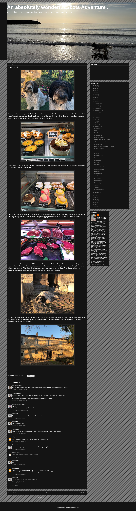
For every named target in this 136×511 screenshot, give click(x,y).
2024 (94, 90)
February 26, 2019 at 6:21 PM (19, 457)
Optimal (96, 185)
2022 (94, 95)
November (97, 106)
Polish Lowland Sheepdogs (28, 378)
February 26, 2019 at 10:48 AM (20, 410)
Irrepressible (97, 160)
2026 (94, 86)
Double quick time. (99, 189)
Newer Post (12, 493)
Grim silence (97, 178)
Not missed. (97, 176)
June (96, 117)
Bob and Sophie (17, 378)
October (97, 108)
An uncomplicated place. (100, 167)
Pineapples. (97, 171)
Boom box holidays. (99, 137)
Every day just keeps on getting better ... (104, 146)
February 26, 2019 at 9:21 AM (19, 400)
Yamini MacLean (16, 404)
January (97, 192)
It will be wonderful (99, 148)
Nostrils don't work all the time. (102, 139)
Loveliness (97, 164)
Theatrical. (97, 157)
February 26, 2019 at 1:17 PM (19, 418)
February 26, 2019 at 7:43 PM (19, 482)
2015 (94, 202)
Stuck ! (96, 130)
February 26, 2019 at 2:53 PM (19, 441)
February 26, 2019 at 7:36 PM (19, 474)
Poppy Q (14, 393)
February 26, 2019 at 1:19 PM (19, 425)
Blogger (77, 507)
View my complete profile (97, 264)
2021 (94, 97)
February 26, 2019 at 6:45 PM (19, 464)
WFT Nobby (15, 385)
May (96, 119)
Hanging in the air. (99, 155)
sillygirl (14, 437)
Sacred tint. (97, 151)
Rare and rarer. (98, 180)
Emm (13, 468)
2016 (94, 200)
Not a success (98, 144)
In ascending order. (99, 182)
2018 (94, 195)
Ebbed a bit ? (97, 133)
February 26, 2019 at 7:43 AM (19, 389)
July (96, 115)
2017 (94, 197)
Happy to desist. (98, 128)
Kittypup (14, 452)
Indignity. (96, 162)
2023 (94, 92)
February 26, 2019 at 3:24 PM (19, 449)
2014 (94, 204)
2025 (94, 88)
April (96, 122)
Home (47, 493)
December (97, 103)
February (97, 126)
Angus (14, 413)
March (96, 124)
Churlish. (96, 153)
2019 (94, 101)
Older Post (82, 493)
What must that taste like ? (101, 142)
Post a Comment (15, 485)
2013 (94, 206)
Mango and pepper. (99, 169)
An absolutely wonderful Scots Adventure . (57, 7)
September (98, 110)
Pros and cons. (98, 135)
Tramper (96, 187)
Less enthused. (98, 173)
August (96, 112)
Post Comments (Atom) (51, 497)
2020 (94, 99)
